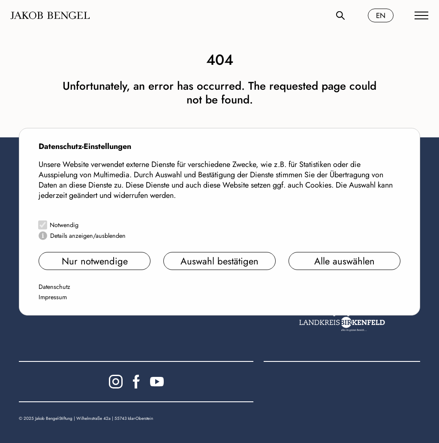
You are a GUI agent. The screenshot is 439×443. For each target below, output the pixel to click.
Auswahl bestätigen (219, 261)
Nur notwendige (95, 261)
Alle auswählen (344, 261)
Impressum (53, 297)
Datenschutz (54, 286)
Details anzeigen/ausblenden (88, 235)
